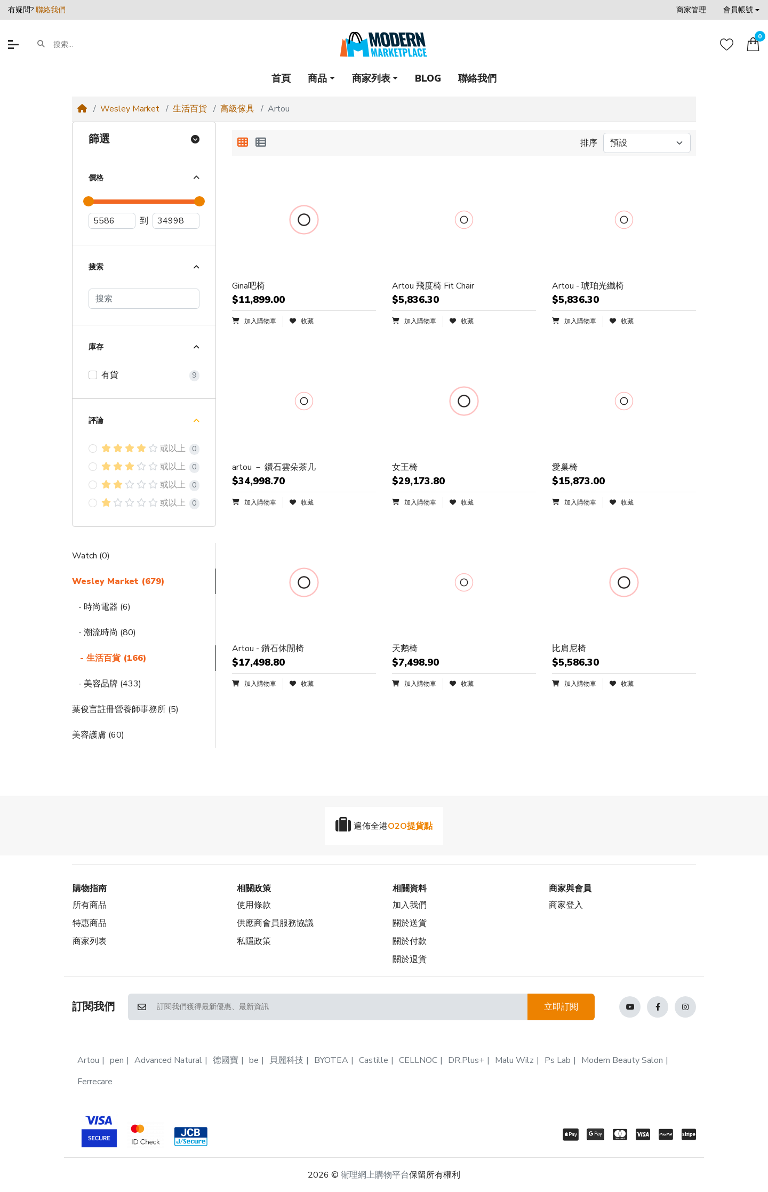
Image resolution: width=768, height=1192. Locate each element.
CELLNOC (418, 1060)
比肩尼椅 (569, 648)
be (254, 1060)
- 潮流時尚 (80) (104, 632)
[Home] (82, 109)
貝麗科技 (286, 1060)
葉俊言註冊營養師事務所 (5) (125, 709)
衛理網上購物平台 (375, 1175)
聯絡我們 (51, 10)
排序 (588, 143)
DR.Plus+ (466, 1060)
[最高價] (176, 221)
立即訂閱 (561, 1007)
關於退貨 (410, 959)
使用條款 (254, 905)
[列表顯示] (260, 143)
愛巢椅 (565, 467)
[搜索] (144, 299)
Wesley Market (129, 109)
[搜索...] (94, 44)
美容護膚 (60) (98, 735)
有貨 (109, 375)
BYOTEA (331, 1060)
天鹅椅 (405, 648)
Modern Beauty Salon (622, 1060)
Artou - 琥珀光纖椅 (588, 286)
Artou (88, 1060)
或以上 (143, 448)
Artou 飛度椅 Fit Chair (433, 286)
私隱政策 (254, 941)
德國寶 (225, 1060)
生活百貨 (190, 109)
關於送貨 (410, 923)
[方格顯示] (242, 143)
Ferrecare (95, 1081)
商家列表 (90, 941)
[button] (741, 10)
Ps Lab (558, 1060)
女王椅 (405, 467)
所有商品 (90, 905)
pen (117, 1060)
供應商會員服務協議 (275, 923)
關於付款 (410, 941)
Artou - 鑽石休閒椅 (268, 648)
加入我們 (410, 905)
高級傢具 (237, 109)
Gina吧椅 (248, 286)
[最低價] (112, 221)
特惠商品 (90, 923)
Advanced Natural (168, 1060)
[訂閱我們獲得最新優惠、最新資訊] (341, 1007)
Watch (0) (91, 556)
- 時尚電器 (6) (101, 607)
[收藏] (726, 44)
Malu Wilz (514, 1060)
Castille (373, 1060)
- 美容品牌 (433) (106, 684)
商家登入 (566, 905)
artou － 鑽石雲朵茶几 (274, 467)
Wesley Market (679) (118, 581)
